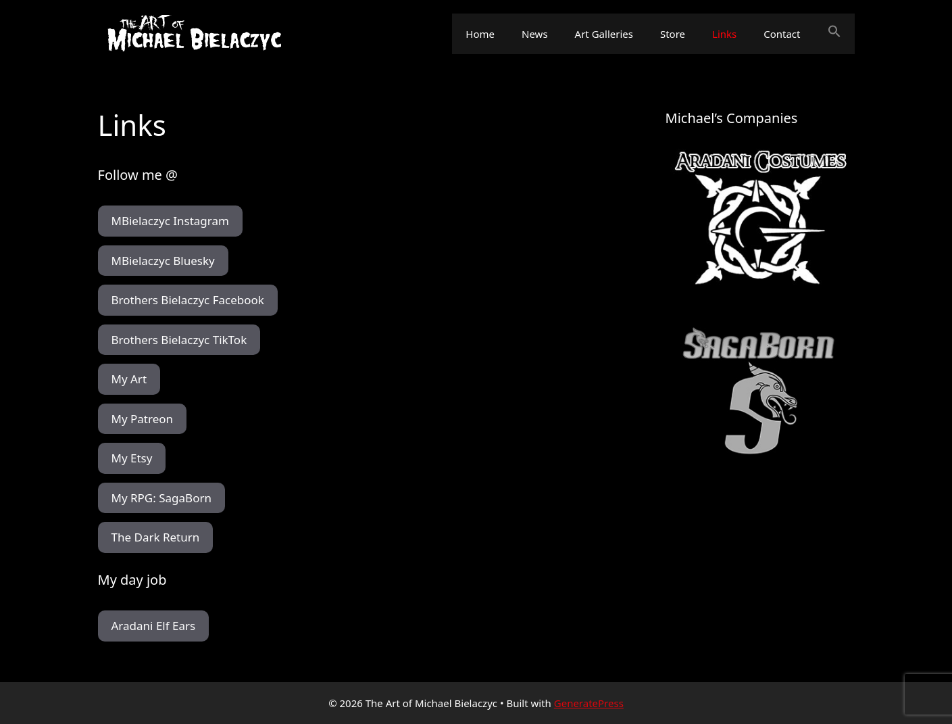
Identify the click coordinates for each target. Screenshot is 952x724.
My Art (129, 379)
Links (724, 34)
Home (480, 34)
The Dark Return (155, 537)
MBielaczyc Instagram (170, 220)
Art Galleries (604, 34)
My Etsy (132, 458)
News (535, 34)
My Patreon (142, 419)
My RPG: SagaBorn (161, 498)
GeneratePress (589, 703)
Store (672, 34)
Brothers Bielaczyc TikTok (179, 339)
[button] (834, 34)
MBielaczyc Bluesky (163, 260)
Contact (781, 34)
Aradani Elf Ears (153, 625)
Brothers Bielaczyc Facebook (187, 300)
